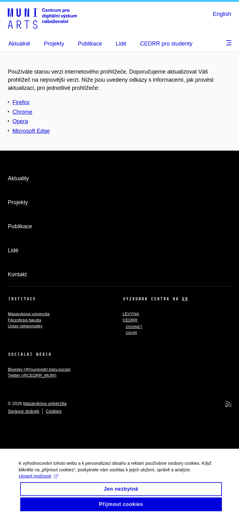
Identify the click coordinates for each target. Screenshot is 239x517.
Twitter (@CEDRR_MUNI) (32, 375)
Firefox (21, 102)
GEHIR (131, 333)
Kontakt (17, 274)
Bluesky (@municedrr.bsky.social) (39, 369)
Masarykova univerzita (28, 314)
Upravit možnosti (38, 480)
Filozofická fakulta (24, 320)
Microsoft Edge (31, 131)
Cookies (54, 411)
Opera (20, 121)
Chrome (22, 112)
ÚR (185, 298)
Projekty (18, 202)
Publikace (20, 226)
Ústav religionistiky (25, 326)
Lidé (13, 250)
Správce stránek (23, 411)
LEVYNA (131, 314)
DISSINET (134, 327)
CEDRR (130, 320)
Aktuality (18, 178)
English (222, 14)
